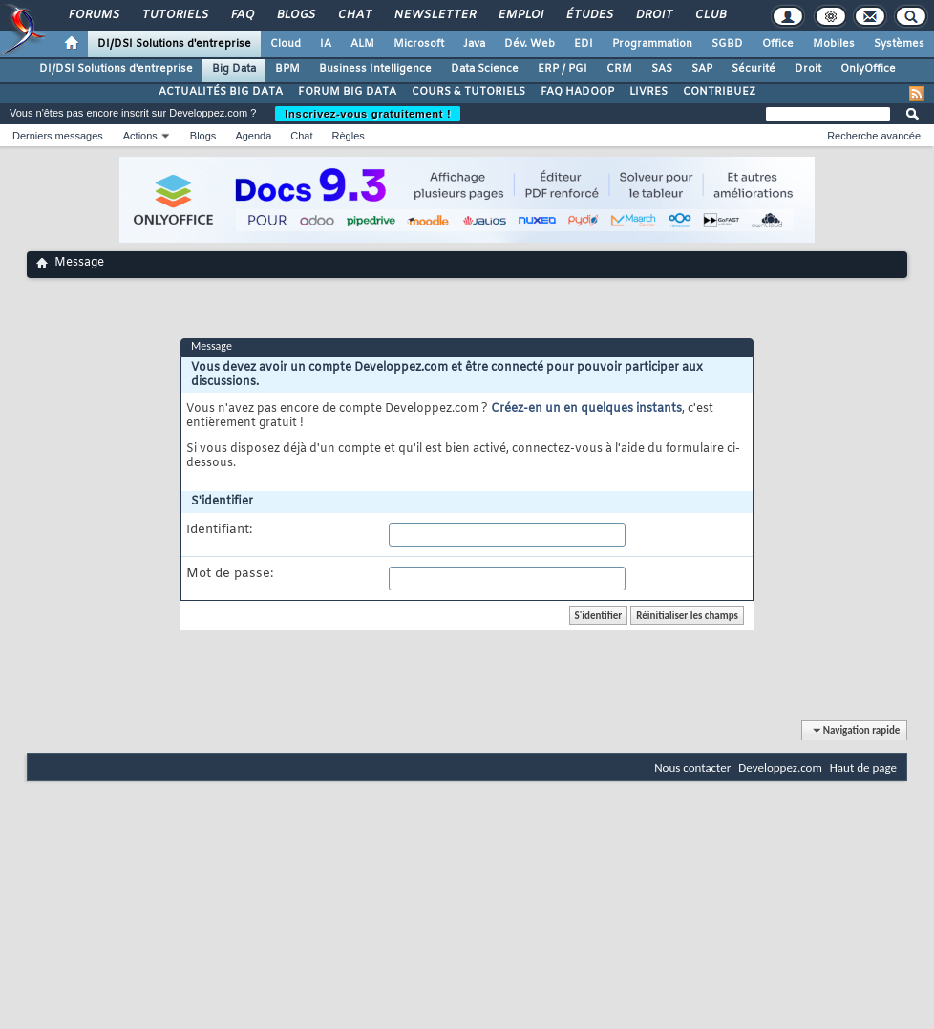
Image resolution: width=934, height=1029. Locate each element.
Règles (348, 135)
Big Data (234, 68)
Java (474, 44)
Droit (653, 15)
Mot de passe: (229, 574)
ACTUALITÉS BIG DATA (221, 91)
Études (588, 15)
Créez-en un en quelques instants (586, 409)
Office (778, 44)
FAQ (241, 15)
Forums (93, 15)
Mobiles (834, 44)
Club (709, 15)
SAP (701, 68)
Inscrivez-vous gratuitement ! (368, 113)
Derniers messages (57, 135)
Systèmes (899, 44)
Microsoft (418, 44)
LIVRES (648, 91)
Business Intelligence (375, 68)
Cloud (285, 44)
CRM (619, 68)
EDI (583, 44)
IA (325, 44)
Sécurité (753, 68)
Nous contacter (692, 768)
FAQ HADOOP (577, 91)
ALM (362, 44)
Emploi (520, 15)
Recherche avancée (874, 135)
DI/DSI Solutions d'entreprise (174, 44)
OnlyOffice (868, 68)
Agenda (253, 135)
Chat (353, 15)
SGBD (727, 44)
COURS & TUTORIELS (468, 91)
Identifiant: (219, 530)
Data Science (485, 68)
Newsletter (434, 15)
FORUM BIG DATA (347, 91)
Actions (140, 135)
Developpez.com (780, 768)
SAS (661, 68)
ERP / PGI (562, 68)
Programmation (652, 44)
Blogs (295, 15)
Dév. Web (529, 44)
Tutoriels (174, 15)
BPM (287, 68)
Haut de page (863, 768)
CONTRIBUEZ (719, 91)
